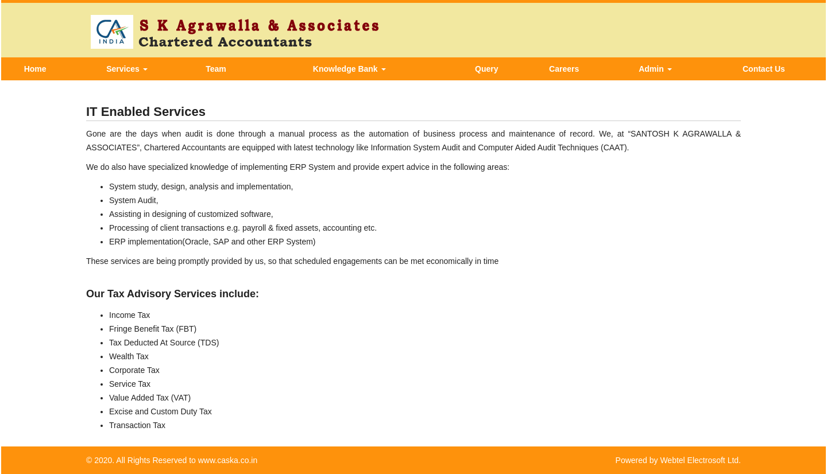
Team (216, 68)
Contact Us (764, 68)
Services (127, 68)
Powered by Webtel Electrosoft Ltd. (678, 460)
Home (35, 68)
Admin (655, 68)
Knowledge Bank (349, 68)
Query (486, 68)
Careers (564, 68)
